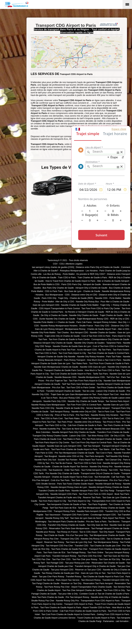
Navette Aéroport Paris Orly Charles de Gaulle (73, 432)
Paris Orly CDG (102, 325)
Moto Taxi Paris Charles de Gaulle (48, 597)
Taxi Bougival (50, 456)
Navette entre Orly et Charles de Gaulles (110, 597)
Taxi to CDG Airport (88, 532)
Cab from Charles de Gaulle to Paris (85, 425)
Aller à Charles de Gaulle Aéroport (113, 281)
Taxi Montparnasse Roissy (106, 542)
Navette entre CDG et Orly (71, 456)
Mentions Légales (74, 264)
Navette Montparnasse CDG (91, 377)
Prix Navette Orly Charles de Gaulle (62, 473)
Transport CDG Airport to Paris (78, 604)
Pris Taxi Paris (82, 415)
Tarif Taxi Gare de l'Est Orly (116, 556)
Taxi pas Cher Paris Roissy (51, 576)
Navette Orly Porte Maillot (43, 332)
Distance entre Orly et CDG (84, 295)
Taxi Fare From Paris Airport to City (85, 380)
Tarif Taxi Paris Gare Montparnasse (78, 384)
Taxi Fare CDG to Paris (46, 353)
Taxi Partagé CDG (54, 563)
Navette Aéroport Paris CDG (85, 490)
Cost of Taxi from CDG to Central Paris (111, 346)
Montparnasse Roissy (75, 329)
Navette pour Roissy (45, 532)
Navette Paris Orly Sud (45, 460)
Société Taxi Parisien (67, 460)
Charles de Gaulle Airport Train (101, 329)
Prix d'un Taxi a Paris (119, 480)
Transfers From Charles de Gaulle (113, 432)
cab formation (122, 621)
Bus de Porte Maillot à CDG (47, 284)
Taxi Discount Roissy (91, 580)
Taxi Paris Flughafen (97, 504)
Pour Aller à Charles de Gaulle (115, 301)
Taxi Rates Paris (79, 363)
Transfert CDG (81, 545)
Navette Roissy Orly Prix (67, 600)
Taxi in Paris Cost (106, 411)
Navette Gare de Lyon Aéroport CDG (64, 446)
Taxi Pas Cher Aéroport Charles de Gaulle (82, 590)
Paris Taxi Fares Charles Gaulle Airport (75, 484)
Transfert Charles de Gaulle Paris (54, 490)
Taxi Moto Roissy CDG (98, 435)
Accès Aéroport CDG (87, 350)
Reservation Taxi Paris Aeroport (98, 583)
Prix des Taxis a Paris (96, 521)
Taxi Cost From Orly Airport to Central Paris (91, 442)
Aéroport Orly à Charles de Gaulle (91, 288)
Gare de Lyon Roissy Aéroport (49, 329)
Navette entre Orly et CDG (83, 411)
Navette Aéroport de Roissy (108, 484)
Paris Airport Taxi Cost (108, 394)
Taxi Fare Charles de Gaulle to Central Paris (108, 353)
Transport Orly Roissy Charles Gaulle (50, 435)
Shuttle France (86, 325)
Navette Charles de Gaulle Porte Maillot (79, 305)
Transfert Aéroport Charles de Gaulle (63, 391)
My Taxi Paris (104, 350)
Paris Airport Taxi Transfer (91, 460)
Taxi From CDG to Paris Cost (87, 463)
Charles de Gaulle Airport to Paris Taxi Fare (55, 350)
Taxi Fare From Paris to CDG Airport (96, 494)
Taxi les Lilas (88, 391)
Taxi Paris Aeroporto (94, 456)
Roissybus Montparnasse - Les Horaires (79, 270)
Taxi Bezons (114, 521)
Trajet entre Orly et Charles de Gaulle (62, 336)
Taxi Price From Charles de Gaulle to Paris (109, 363)
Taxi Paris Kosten (121, 350)
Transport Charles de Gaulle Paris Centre (63, 370)
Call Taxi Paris (118, 477)
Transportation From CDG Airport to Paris (100, 600)
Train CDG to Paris (67, 277)
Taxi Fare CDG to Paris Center (80, 387)
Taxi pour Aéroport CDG (62, 570)
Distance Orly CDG (120, 325)
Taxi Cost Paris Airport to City (72, 353)
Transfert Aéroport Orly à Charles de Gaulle (95, 566)
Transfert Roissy (73, 576)
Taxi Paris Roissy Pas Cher (57, 587)
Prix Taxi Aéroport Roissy (77, 597)
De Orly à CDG (118, 435)
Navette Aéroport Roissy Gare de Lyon (69, 487)
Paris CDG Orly (49, 298)
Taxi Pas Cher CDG (61, 559)
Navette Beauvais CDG (65, 377)
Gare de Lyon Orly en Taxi (93, 573)
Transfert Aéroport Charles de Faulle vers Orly (59, 497)
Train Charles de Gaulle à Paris (92, 277)
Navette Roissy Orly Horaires (104, 415)
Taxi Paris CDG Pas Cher (90, 556)
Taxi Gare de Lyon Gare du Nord (85, 518)
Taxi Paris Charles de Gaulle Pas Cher (69, 549)
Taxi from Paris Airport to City (52, 501)
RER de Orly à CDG (119, 319)
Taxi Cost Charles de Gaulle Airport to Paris (70, 374)
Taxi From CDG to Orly (114, 590)
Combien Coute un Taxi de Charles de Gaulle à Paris (104, 594)
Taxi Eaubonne (55, 470)
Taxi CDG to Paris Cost (52, 418)
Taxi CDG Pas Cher (41, 559)
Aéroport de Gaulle (92, 284)
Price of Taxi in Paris (64, 415)
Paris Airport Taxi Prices (113, 518)
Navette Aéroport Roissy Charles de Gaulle (109, 487)
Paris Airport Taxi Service (67, 580)
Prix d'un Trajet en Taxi (56, 380)
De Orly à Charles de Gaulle (54, 315)
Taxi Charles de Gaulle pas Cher (105, 545)
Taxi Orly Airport (106, 532)
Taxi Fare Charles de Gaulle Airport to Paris (60, 607)
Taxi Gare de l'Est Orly (109, 559)
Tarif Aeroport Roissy (60, 411)
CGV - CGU (58, 264)
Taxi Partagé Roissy (76, 552)
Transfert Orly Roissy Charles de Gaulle (66, 525)
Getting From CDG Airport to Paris (113, 614)
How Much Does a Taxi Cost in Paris (104, 360)
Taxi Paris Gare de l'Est (54, 552)
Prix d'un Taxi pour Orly (77, 535)
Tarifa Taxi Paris (100, 374)
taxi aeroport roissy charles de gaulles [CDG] (53, 267)
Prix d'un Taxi (58, 387)
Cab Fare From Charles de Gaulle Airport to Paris (83, 611)
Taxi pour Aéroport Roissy (117, 552)
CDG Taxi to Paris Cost (113, 418)
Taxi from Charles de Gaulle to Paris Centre (69, 339)
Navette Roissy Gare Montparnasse (48, 405)
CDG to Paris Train (54, 291)
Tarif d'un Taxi (113, 377)
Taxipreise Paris (113, 343)
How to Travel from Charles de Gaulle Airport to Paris (70, 281)
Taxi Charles (63, 332)
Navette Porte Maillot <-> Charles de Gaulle (54, 322)
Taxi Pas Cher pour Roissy (84, 559)
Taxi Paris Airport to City (79, 501)
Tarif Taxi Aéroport (91, 446)
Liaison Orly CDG (77, 435)
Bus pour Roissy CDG (69, 398)
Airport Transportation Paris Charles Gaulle (91, 587)
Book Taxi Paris (122, 494)
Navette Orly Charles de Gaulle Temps (86, 401)
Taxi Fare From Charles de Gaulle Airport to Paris (74, 449)
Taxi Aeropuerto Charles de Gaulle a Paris (66, 504)
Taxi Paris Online (95, 552)
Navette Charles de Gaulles (103, 332)
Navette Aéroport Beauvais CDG (109, 429)
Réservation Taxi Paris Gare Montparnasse (69, 528)
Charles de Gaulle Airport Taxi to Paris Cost (72, 477)
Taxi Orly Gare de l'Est (97, 525)
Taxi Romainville (102, 477)
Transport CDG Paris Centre (75, 515)
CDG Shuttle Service (46, 484)
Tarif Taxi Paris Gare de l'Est (63, 508)
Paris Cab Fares (84, 322)
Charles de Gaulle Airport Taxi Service (70, 466)
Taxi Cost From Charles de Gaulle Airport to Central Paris (68, 614)
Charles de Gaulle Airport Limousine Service (54, 618)
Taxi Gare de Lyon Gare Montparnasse (89, 480)
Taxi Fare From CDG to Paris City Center (100, 308)
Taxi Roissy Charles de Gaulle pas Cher (60, 573)
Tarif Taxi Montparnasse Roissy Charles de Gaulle (101, 508)
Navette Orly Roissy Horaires (90, 356)
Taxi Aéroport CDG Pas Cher (59, 545)
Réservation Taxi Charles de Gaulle (108, 563)
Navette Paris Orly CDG (54, 401)
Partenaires (108, 621)
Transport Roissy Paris (64, 511)
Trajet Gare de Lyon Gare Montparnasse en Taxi (73, 394)
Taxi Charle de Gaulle (54, 535)
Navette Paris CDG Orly (43, 408)
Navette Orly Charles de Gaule (83, 315)
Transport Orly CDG (69, 539)
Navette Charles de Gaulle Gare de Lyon (72, 346)
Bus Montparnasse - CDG (57, 295)
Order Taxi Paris (71, 470)
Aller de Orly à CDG (64, 301)
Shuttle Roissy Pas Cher (42, 600)
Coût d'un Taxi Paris (60, 480)
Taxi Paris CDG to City (55, 425)
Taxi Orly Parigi (107, 490)
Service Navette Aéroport (98, 408)
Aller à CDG (123, 329)
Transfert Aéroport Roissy (64, 556)
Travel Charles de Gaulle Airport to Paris (96, 618)
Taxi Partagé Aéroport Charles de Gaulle (110, 528)
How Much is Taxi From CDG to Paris (102, 370)
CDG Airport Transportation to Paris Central (59, 308)
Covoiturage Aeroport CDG (103, 515)
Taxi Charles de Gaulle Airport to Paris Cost (103, 576)
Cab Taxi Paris (118, 449)
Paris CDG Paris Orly (71, 284)
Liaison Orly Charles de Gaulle (110, 391)
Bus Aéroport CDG (79, 332)
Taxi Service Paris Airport (117, 401)
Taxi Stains (104, 449)
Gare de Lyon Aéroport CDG (46, 305)
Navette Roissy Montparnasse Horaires (59, 325)
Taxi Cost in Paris (104, 453)
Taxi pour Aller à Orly (68, 594)
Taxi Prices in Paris (111, 422)
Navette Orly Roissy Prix (101, 466)
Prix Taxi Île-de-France (61, 463)
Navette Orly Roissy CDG (93, 539)
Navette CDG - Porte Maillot (108, 298)
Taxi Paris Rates (72, 418)
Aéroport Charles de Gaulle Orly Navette (56, 356)
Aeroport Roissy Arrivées (105, 322)
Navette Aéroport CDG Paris (63, 494)
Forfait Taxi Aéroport (90, 418)
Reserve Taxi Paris (92, 497)
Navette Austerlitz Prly (50, 429)
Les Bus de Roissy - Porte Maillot (59, 274)
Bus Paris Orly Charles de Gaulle (58, 288)
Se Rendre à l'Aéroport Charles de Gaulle (84, 312)
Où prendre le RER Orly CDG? (90, 274)
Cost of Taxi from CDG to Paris (96, 336)
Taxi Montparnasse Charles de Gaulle (107, 535)
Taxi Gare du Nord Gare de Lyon (77, 429)
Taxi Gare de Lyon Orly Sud (79, 542)
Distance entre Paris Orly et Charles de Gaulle (97, 267)
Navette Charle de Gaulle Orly (70, 408)
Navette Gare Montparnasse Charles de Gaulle (56, 367)
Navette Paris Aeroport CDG (90, 511)
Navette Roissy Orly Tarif (57, 518)
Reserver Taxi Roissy (54, 542)
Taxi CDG (113, 470)
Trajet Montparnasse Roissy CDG (92, 319)
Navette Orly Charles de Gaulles (89, 343)
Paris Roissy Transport (74, 360)
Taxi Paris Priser (65, 422)
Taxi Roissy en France (67, 532)
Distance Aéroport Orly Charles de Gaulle (53, 343)
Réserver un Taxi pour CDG (88, 570)
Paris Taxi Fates (113, 356)
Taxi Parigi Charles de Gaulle (45, 583)
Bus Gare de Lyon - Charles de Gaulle (82, 291)
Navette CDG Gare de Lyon (93, 367)
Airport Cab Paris (42, 556)
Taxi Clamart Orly (113, 460)
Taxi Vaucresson (52, 515)
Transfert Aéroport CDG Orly (115, 580)
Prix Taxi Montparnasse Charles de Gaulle (74, 453)
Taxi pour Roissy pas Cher (77, 563)
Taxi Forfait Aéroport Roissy (94, 470)
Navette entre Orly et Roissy (87, 422)
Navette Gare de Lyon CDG (116, 405)
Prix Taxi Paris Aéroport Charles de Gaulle (102, 439)
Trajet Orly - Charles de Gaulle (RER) (75, 298)
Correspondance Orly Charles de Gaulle (110, 339)
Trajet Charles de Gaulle (111, 315)
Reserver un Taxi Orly (71, 583)
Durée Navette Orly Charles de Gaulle (57, 319)
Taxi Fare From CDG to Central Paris (84, 405)
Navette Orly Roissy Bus (87, 301)
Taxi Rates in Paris (71, 439)
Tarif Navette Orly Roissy (117, 456)
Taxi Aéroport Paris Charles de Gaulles (66, 521)
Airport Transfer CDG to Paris (96, 607)
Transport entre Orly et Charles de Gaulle (100, 473)
